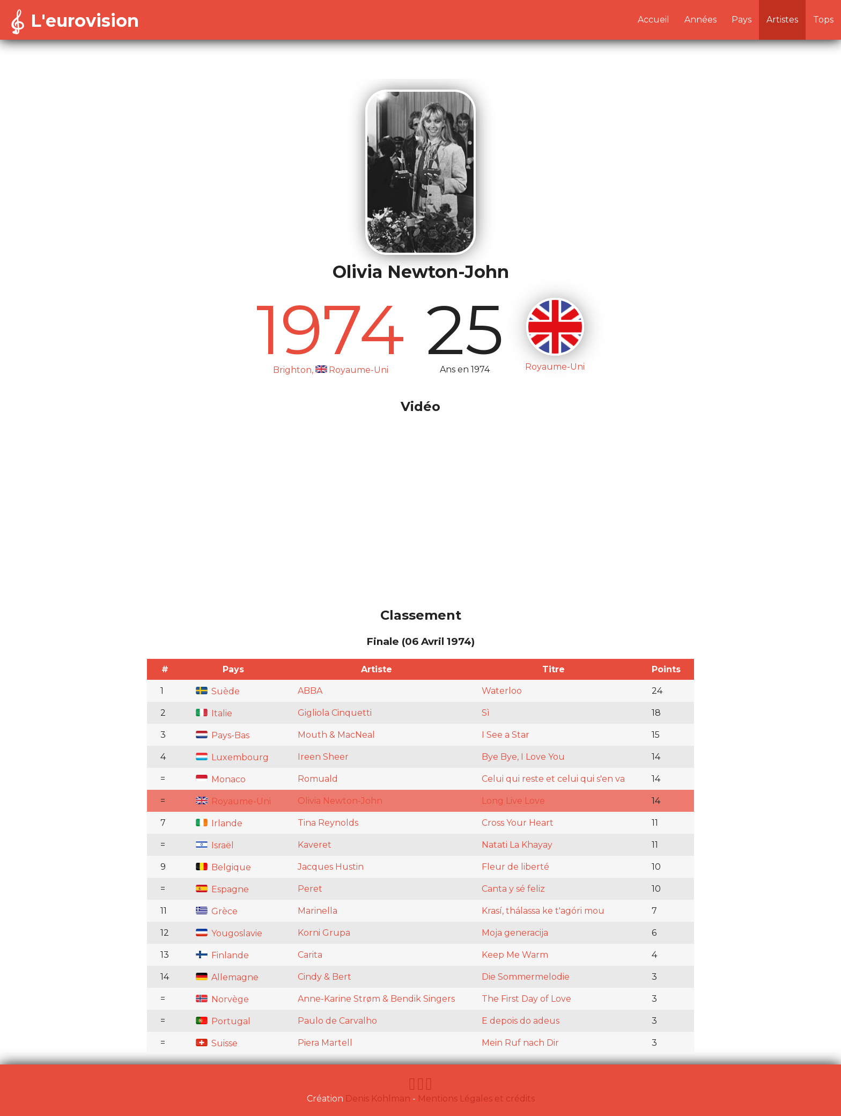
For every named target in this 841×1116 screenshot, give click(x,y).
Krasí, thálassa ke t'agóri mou (543, 911)
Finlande (222, 955)
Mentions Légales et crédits (476, 1098)
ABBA (310, 691)
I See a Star (505, 735)
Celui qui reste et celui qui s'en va (553, 779)
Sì (486, 713)
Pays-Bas (222, 735)
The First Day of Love (526, 999)
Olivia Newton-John (340, 801)
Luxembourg (232, 757)
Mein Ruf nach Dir (520, 1043)
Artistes (782, 19)
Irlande (219, 823)
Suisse (217, 1043)
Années (700, 19)
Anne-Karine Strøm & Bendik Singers (376, 999)
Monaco (221, 779)
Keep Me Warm (515, 955)
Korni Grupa (324, 933)
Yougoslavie (229, 933)
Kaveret (314, 845)
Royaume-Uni (233, 801)
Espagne (222, 889)
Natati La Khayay (517, 845)
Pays (741, 19)
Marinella (317, 911)
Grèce (217, 911)
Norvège (222, 999)
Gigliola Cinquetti (335, 713)
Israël (215, 845)
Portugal (223, 1021)
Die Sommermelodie (526, 977)
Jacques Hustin (331, 867)
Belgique (223, 867)
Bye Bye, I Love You (523, 757)
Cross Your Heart (518, 823)
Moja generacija (515, 933)
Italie (214, 713)
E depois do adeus (520, 1021)
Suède (218, 691)
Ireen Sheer (323, 757)
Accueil (653, 19)
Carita (310, 955)
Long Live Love (513, 801)
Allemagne (227, 977)
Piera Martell (325, 1043)
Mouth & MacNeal (336, 735)
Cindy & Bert (324, 977)
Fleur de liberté (515, 867)
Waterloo (502, 691)
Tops (823, 19)
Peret (310, 889)
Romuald (318, 779)
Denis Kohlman (377, 1098)
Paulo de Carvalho (337, 1021)
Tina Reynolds (328, 823)
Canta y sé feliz (513, 889)
